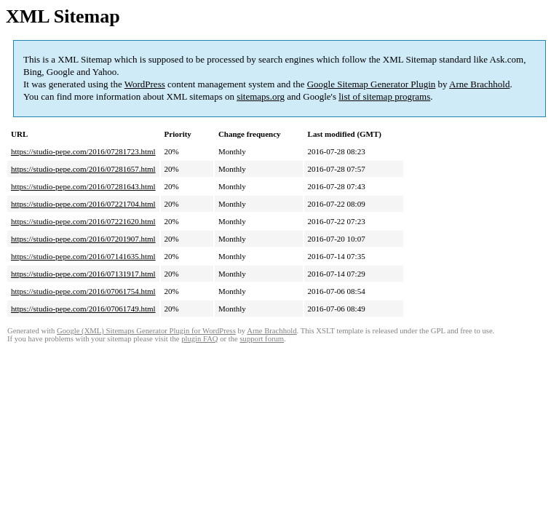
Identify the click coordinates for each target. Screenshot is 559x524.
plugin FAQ (199, 339)
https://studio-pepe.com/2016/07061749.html (83, 308)
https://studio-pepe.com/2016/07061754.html (83, 291)
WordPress (144, 84)
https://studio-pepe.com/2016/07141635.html (83, 256)
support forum (261, 339)
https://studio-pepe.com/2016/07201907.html (83, 238)
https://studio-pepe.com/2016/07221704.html (83, 203)
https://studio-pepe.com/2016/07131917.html (83, 273)
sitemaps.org (261, 96)
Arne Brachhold (479, 84)
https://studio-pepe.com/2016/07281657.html (83, 168)
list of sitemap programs (384, 96)
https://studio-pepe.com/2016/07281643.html (83, 186)
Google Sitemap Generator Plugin (371, 84)
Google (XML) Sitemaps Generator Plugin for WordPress (146, 331)
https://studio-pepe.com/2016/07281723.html (83, 151)
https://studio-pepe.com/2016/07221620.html (83, 221)
